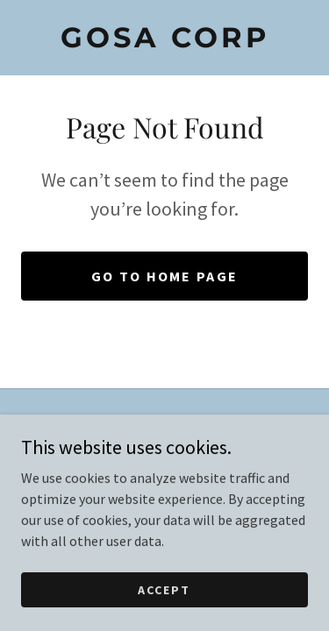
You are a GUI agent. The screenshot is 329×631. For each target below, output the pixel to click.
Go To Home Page (164, 276)
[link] (164, 37)
